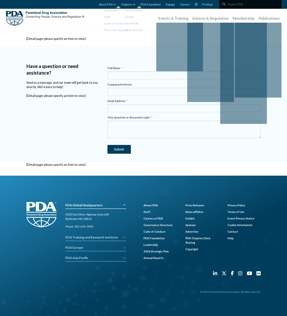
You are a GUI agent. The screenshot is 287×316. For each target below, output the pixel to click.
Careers (185, 4)
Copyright (191, 249)
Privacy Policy (236, 205)
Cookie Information (240, 225)
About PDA (107, 4)
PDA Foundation (150, 4)
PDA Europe (95, 247)
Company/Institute (119, 84)
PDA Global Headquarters (95, 205)
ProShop (207, 4)
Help (231, 238)
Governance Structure (158, 225)
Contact (233, 231)
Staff (147, 211)
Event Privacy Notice (241, 218)
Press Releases (194, 205)
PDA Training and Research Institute (95, 237)
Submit (119, 149)
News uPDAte (194, 211)
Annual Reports (153, 258)
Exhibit (190, 218)
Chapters (128, 4)
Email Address (116, 101)
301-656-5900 (83, 226)
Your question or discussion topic (128, 117)
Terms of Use (236, 211)
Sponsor (190, 225)
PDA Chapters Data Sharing (197, 240)
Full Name (113, 68)
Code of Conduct (154, 231)
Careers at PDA (153, 218)
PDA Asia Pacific (95, 258)
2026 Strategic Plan (156, 251)
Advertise (191, 231)
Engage (170, 4)
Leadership (151, 244)
